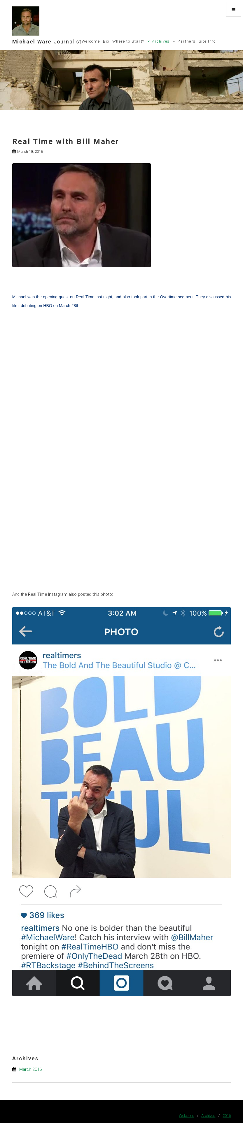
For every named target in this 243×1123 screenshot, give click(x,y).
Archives (161, 41)
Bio (106, 41)
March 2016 (30, 1069)
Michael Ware (47, 41)
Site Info (207, 41)
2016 (227, 1115)
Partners (186, 41)
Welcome (91, 41)
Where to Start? (128, 41)
